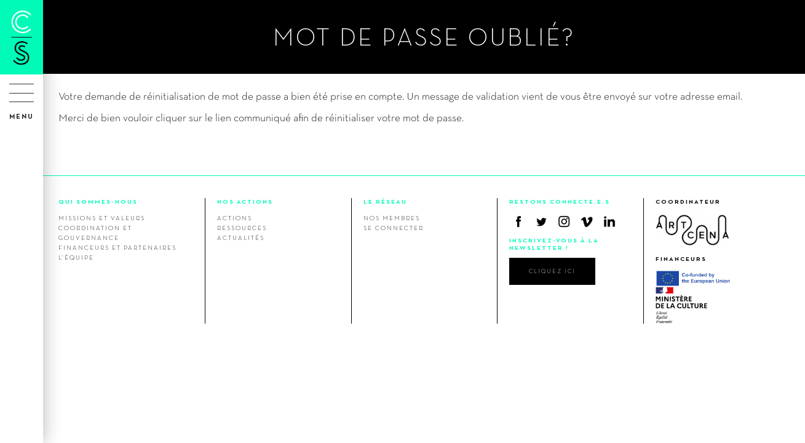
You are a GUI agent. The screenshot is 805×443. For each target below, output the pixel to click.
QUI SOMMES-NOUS (98, 202)
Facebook (518, 221)
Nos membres (391, 218)
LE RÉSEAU (385, 202)
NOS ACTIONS (245, 202)
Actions (234, 218)
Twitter (541, 221)
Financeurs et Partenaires (117, 247)
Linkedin (609, 221)
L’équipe (76, 257)
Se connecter (393, 227)
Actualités (240, 237)
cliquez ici (552, 271)
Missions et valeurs (101, 218)
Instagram (564, 221)
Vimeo (586, 221)
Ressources (242, 227)
